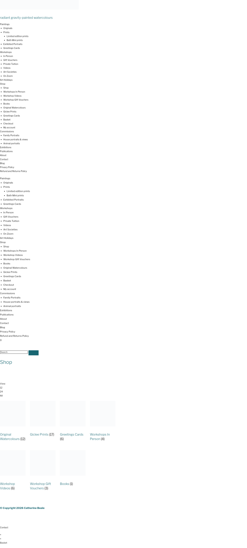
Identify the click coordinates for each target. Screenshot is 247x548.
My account (9, 127)
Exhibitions (5, 147)
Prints (6, 32)
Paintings (5, 24)
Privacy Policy (7, 167)
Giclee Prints (9, 111)
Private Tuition (10, 64)
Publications (6, 151)
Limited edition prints (17, 36)
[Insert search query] (14, 352)
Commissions (7, 131)
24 (1, 391)
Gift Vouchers (10, 60)
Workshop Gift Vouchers (15, 99)
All (1, 395)
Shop (2, 83)
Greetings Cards (11, 48)
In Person (8, 56)
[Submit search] (33, 353)
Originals (7, 28)
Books (6, 103)
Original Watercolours (14, 107)
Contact (4, 159)
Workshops (6, 52)
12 (1, 387)
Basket (7, 119)
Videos (6, 68)
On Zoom (8, 76)
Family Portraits (11, 135)
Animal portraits (11, 143)
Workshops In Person (14, 91)
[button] (123, 24)
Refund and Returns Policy (13, 171)
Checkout (8, 123)
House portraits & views (15, 139)
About (3, 155)
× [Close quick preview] (0, 534)
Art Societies (10, 71)
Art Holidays (6, 80)
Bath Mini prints (15, 40)
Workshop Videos (12, 95)
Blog (2, 163)
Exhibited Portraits (12, 44)
